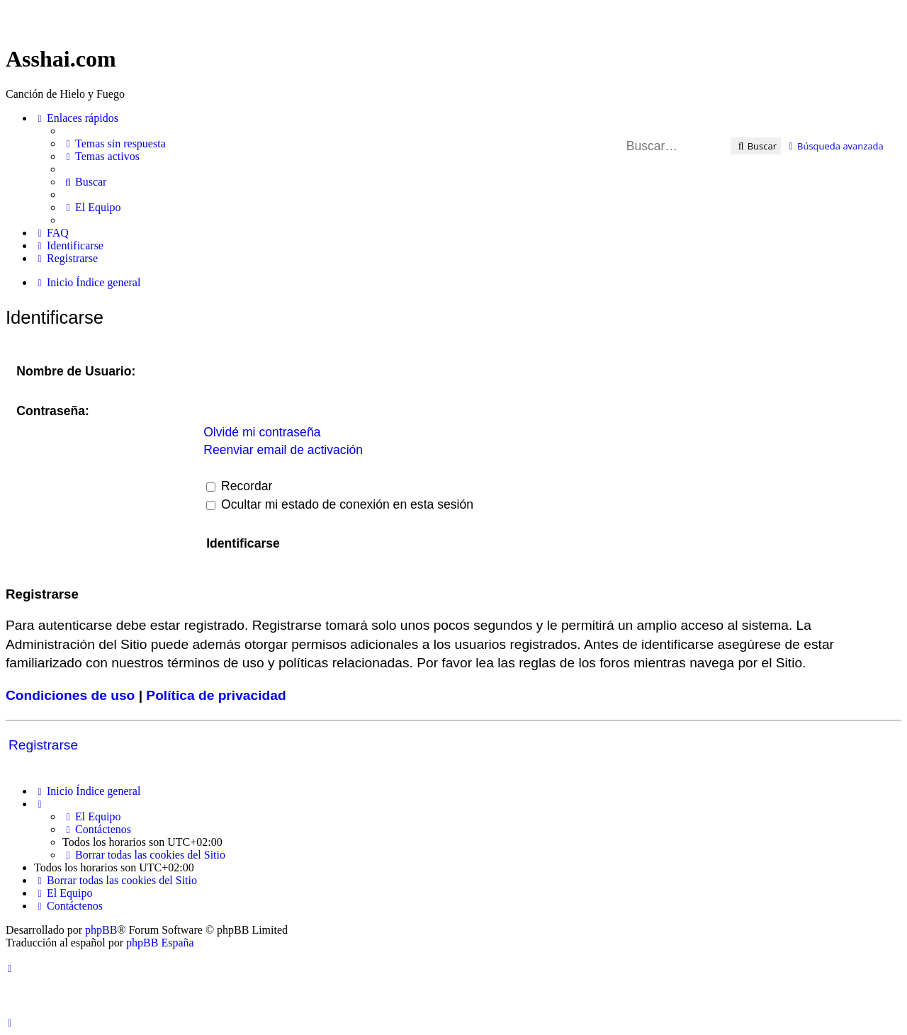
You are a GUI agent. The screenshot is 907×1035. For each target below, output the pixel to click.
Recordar (239, 486)
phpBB (101, 930)
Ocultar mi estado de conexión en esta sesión (339, 504)
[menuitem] (114, 143)
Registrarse (43, 744)
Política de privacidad (216, 695)
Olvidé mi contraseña (261, 432)
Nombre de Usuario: (75, 371)
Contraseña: (52, 411)
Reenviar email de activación (283, 450)
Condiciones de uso (70, 695)
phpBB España (160, 943)
